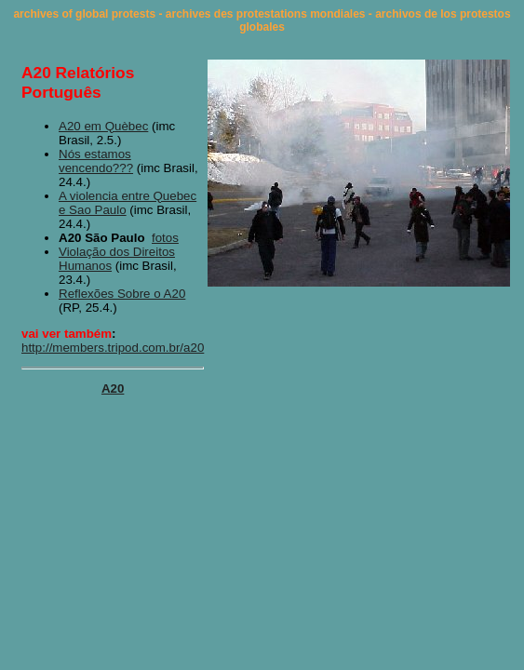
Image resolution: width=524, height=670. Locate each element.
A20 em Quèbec (103, 126)
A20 (112, 388)
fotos (165, 238)
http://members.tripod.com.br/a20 (112, 348)
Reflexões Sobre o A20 (122, 294)
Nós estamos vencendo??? (96, 161)
